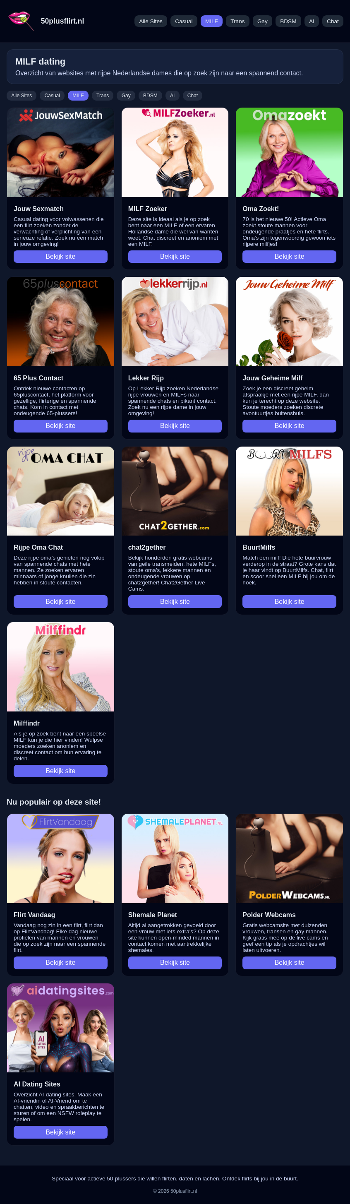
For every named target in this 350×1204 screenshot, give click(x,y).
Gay (262, 21)
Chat (333, 21)
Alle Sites (151, 21)
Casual (183, 21)
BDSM (288, 21)
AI (311, 21)
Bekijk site (60, 256)
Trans (237, 21)
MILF (211, 21)
